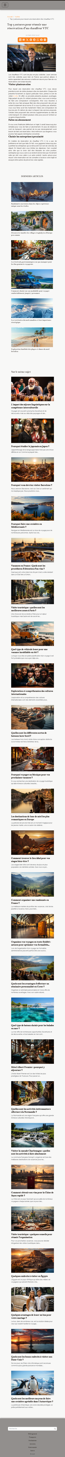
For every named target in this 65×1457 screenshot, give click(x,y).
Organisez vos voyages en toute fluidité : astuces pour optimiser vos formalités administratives (31, 945)
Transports (32, 1437)
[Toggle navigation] (5, 5)
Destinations (32, 1440)
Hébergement (32, 1434)
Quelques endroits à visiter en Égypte (29, 1276)
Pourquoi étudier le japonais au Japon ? (30, 446)
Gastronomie (32, 1447)
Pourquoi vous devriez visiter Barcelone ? (31, 485)
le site (15, 96)
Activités (32, 1444)
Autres (17, 17)
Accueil (10, 17)
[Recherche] (32, 1429)
